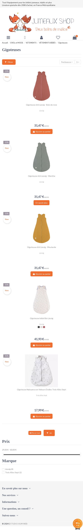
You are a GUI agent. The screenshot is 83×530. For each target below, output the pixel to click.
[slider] (3, 454)
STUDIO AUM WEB (18, 523)
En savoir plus (41, 203)
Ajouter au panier (42, 131)
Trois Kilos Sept (12, 472)
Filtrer (9, 62)
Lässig (7, 469)
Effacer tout (35, 433)
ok (49, 433)
